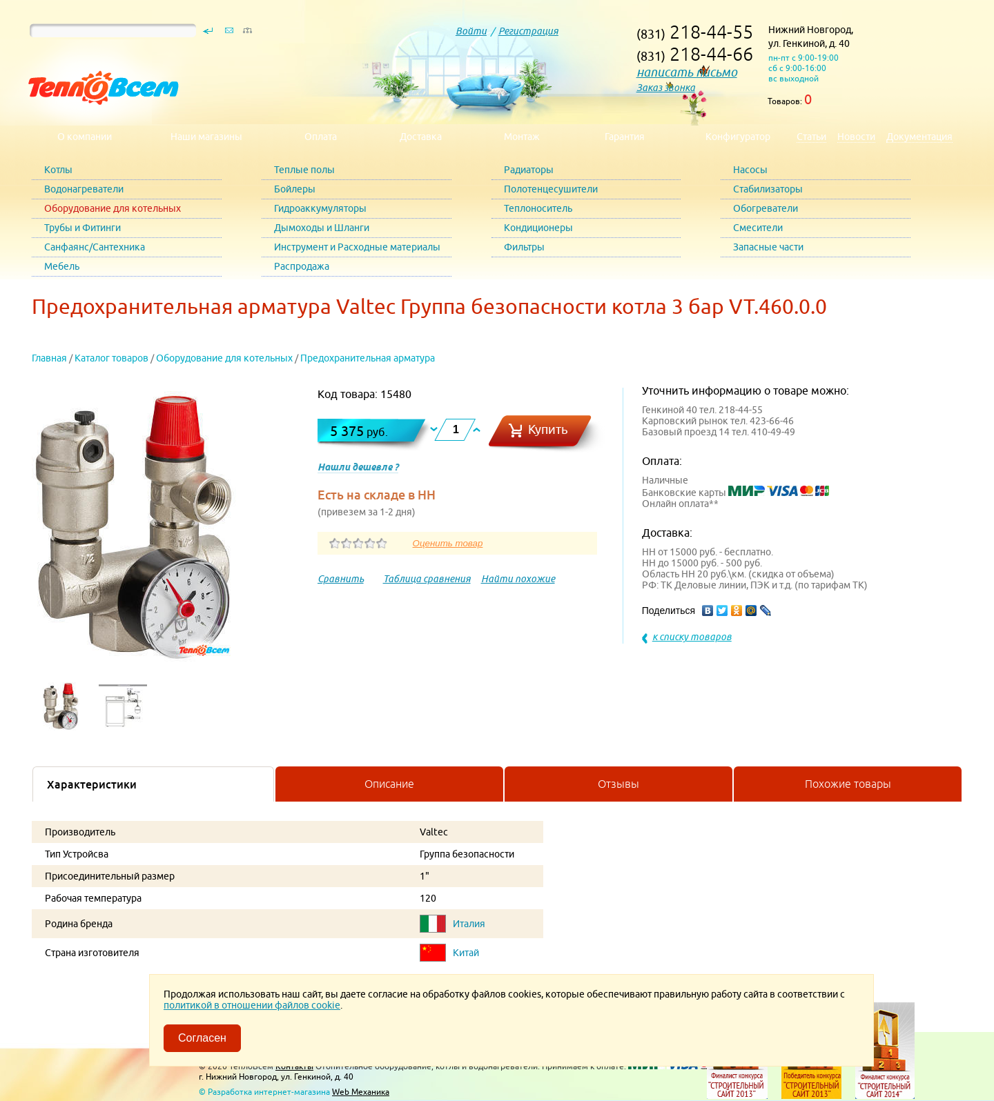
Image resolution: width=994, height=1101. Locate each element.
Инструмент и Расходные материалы (357, 246)
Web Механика (360, 1092)
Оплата (320, 136)
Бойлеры (294, 189)
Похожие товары (848, 783)
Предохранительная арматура (367, 358)
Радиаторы (529, 169)
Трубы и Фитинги (82, 227)
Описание (389, 783)
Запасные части (768, 246)
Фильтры (524, 246)
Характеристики (92, 784)
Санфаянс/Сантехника (94, 246)
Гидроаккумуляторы (320, 208)
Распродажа (301, 266)
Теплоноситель (538, 208)
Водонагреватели (84, 189)
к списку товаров (692, 636)
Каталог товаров (111, 358)
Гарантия (625, 136)
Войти (471, 31)
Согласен (202, 1038)
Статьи (811, 136)
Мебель (61, 266)
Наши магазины (206, 136)
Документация (919, 136)
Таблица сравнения (427, 578)
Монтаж (522, 136)
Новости (856, 136)
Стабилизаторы (768, 189)
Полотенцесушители (551, 189)
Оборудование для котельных (112, 208)
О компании (84, 136)
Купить (548, 429)
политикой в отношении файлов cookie (252, 1005)
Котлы (58, 169)
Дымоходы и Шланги (321, 227)
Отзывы (618, 783)
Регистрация (528, 31)
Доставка (421, 136)
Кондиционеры (538, 227)
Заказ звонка (665, 87)
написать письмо (686, 72)
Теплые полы (304, 169)
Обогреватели (765, 208)
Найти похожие (518, 578)
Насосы (750, 169)
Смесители (758, 227)
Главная (49, 358)
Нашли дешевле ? (358, 467)
